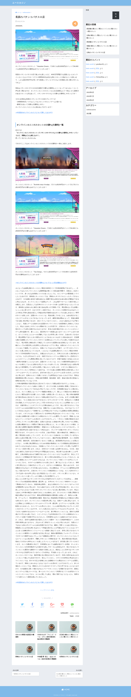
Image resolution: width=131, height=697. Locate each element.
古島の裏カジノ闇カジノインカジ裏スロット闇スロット (102, 37)
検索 (87, 10)
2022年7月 (90, 96)
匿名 (97, 68)
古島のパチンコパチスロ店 (96, 52)
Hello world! (90, 64)
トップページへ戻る (47, 590)
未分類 (89, 113)
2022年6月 (90, 100)
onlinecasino (74, 613)
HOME (65, 689)
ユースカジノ (19, 2)
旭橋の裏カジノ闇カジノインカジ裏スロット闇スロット (102, 47)
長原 (77, 616)
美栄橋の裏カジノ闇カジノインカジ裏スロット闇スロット (102, 30)
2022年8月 (90, 92)
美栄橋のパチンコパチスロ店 (97, 42)
